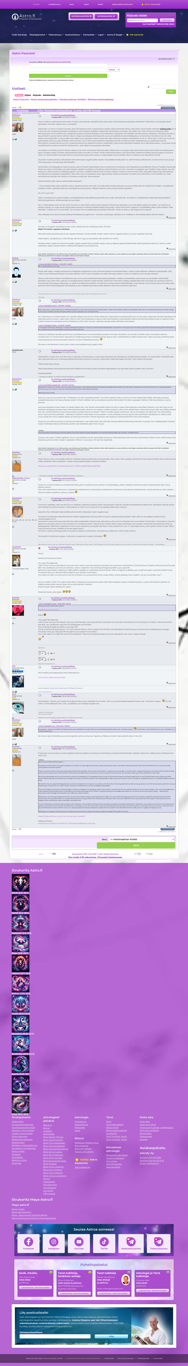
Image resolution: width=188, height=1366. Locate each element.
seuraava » (170, 105)
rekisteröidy (65, 62)
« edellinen (161, 105)
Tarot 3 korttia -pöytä (116, 1139)
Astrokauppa (106, 16)
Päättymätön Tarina (21, 478)
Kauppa (144, 1139)
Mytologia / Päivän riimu (87, 1143)
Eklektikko (17, 220)
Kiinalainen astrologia (122, 4)
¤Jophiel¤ (16, 547)
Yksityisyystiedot (143, 1358)
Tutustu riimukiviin (84, 1151)
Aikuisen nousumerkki (23, 1130)
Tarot (86, 4)
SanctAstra (17, 498)
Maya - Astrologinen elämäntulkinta (29, 1215)
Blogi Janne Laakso (52, 1152)
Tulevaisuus (55, 35)
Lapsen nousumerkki (22, 1133)
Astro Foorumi (23, 53)
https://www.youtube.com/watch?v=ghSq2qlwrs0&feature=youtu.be (66, 823)
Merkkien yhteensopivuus (24, 1145)
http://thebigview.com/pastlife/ (48, 609)
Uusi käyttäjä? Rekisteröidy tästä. (158, 24)
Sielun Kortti (112, 1127)
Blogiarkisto (146, 1133)
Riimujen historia (83, 1148)
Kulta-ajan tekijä (148, 1124)
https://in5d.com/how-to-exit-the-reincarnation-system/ (61, 816)
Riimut (100, 4)
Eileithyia (16, 115)
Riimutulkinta (81, 1146)
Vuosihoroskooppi (115, 1158)
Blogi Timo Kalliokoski (54, 1143)
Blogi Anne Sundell (52, 1158)
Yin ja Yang (111, 1161)
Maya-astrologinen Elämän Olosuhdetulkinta (34, 1218)
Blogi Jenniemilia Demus (55, 1149)
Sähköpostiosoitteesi (31, 1332)
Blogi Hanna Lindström (54, 1176)
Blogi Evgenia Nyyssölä (54, 1161)
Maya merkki (18, 1151)
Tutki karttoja (19, 35)
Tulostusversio (168, 108)
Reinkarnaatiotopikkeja (101, 99)
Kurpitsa (16, 452)
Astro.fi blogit (114, 35)
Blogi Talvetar (50, 1164)
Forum (46, 1178)
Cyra (14, 694)
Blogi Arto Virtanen (52, 1170)
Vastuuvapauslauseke (125, 1358)
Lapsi (101, 35)
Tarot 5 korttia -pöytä (116, 1136)
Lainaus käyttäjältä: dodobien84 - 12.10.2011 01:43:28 (56, 385)
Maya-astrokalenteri (21, 1212)
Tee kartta (48, 1190)
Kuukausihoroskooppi (22, 1124)
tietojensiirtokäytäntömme (58, 1326)
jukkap (15, 258)
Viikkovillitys (18, 1121)
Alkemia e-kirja (19, 1160)
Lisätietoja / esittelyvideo (35, 1287)
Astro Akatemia (82, 1167)
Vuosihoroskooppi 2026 (23, 1127)
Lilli (13, 666)
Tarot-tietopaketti (115, 1124)
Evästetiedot (158, 1358)
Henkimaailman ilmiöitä (73, 99)
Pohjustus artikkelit (149, 1130)
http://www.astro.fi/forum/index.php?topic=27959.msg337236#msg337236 (69, 466)
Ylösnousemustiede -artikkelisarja (156, 1127)
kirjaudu (55, 62)
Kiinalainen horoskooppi (24, 1148)
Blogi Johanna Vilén (53, 1140)
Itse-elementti (113, 1167)
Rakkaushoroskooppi (22, 1139)
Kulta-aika (150, 4)
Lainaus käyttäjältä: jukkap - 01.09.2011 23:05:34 (55, 306)
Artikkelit (16, 1154)
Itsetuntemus (72, 35)
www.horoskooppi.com (45, 691)
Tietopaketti (49, 1181)
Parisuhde (88, 35)
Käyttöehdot (109, 1358)
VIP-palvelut (134, 35)
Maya (71, 4)
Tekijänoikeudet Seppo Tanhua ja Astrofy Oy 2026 (44, 1358)
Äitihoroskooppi (19, 1136)
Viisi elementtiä (114, 1164)
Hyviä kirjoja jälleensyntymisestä (51, 677)
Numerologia (54, 4)
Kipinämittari (18, 1142)
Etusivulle (16, 1163)
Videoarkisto (146, 1136)
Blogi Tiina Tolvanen (53, 1173)
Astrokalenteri (82, 16)
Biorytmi (47, 1125)
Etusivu (36, 4)
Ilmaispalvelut (37, 35)
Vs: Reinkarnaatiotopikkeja (63, 115)
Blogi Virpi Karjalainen (54, 1146)
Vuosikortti (111, 1133)
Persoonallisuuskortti (116, 1130)
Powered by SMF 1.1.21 (81, 854)
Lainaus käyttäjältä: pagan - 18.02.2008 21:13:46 (55, 604)
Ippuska (15, 598)
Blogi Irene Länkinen (53, 1167)
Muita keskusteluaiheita (44, 99)
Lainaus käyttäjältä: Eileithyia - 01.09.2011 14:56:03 (55, 264)
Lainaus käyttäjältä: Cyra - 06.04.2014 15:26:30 (54, 726)
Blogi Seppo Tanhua (53, 1137)
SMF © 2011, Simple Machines (105, 854)
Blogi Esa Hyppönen (53, 1155)
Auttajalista (17, 1157)
